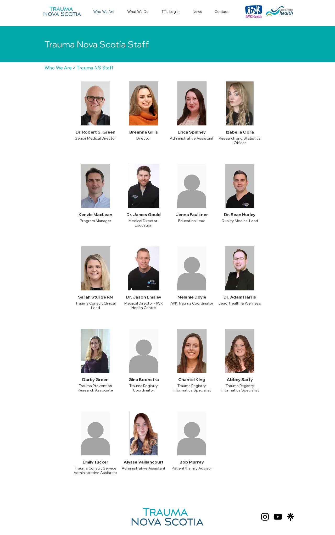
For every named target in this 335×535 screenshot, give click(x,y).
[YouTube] (278, 517)
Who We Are (58, 68)
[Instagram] (265, 517)
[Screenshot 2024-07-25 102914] (291, 517)
